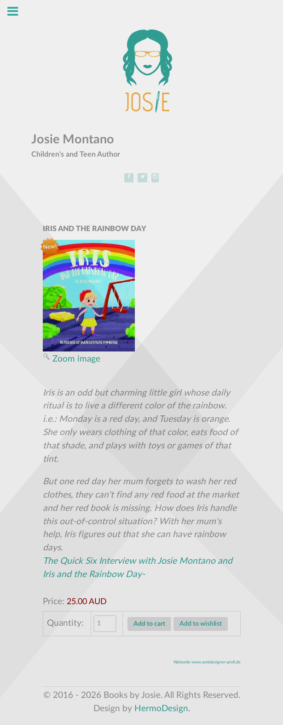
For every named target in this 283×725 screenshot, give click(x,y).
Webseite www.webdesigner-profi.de (207, 662)
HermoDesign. (162, 708)
